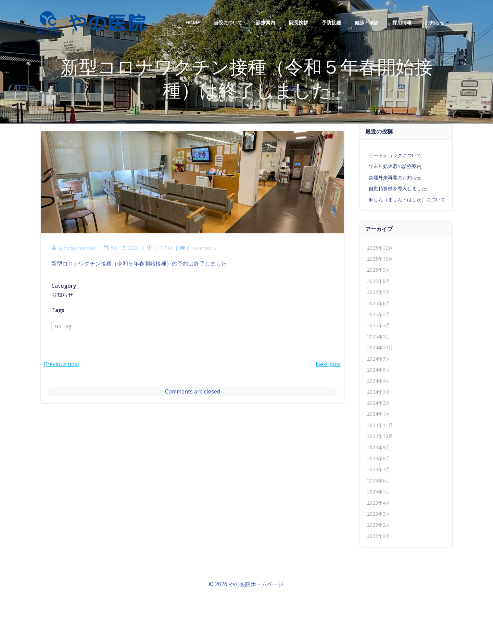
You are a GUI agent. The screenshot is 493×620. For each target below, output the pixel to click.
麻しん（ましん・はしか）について (407, 199)
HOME (193, 22)
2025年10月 (380, 259)
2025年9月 (378, 270)
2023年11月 (380, 425)
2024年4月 (378, 380)
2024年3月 (378, 392)
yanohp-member (73, 248)
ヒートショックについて (395, 155)
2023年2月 (378, 524)
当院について (228, 22)
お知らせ (438, 22)
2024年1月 (378, 414)
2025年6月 (378, 303)
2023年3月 (378, 514)
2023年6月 (378, 480)
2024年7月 (378, 359)
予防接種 (331, 22)
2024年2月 (378, 403)
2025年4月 (378, 314)
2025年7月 (378, 292)
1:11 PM (159, 248)
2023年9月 (378, 447)
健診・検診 (367, 22)
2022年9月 (378, 536)
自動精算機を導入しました (397, 188)
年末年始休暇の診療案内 (395, 166)
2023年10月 (380, 436)
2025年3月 (378, 325)
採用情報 (402, 22)
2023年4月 (378, 503)
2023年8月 (378, 458)
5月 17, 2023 (121, 248)
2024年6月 (378, 369)
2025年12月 (380, 248)
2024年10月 (380, 347)
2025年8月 (378, 281)
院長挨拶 (298, 22)
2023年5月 (378, 491)
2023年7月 (378, 469)
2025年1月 (378, 336)
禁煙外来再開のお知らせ (395, 177)
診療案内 (265, 22)
